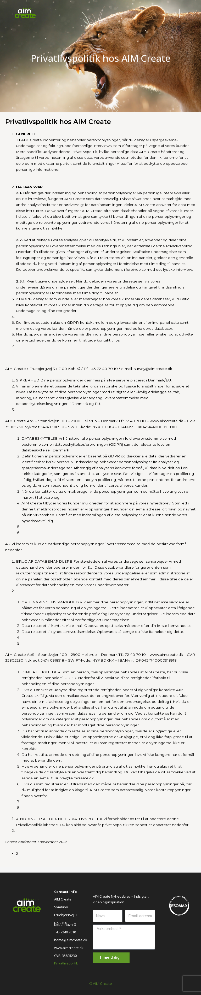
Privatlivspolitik (66, 963)
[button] (189, 10)
